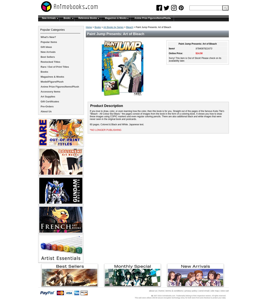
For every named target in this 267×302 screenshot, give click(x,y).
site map (215, 291)
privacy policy (191, 291)
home (161, 291)
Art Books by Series (113, 27)
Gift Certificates (50, 101)
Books (67, 18)
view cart (225, 291)
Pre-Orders (47, 106)
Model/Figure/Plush (52, 81)
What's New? (48, 37)
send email (204, 291)
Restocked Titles (50, 61)
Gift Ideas (46, 47)
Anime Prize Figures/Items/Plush (152, 18)
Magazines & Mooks (116, 18)
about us (153, 291)
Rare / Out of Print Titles (55, 66)
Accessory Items (50, 91)
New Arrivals (49, 18)
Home (89, 27)
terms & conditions (174, 291)
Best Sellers (48, 56)
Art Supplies (48, 96)
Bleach (129, 27)
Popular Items (49, 42)
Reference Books (87, 18)
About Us (46, 111)
